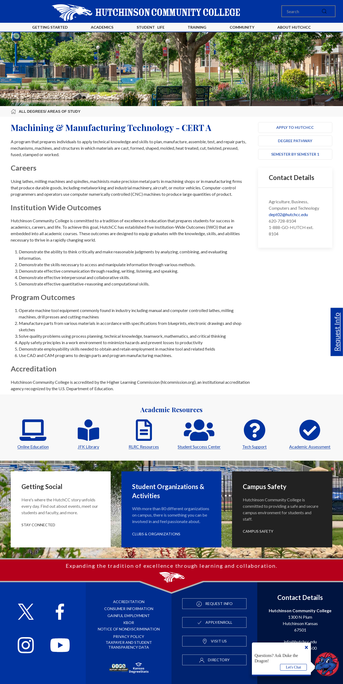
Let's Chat (293, 667)
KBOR (128, 622)
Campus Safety (258, 531)
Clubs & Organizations (156, 534)
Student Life (151, 27)
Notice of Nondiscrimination (129, 629)
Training (197, 27)
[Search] (308, 11)
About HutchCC (294, 27)
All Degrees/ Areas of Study (45, 111)
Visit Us (214, 641)
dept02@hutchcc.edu (288, 214)
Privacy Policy (128, 636)
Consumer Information (128, 608)
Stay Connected (38, 525)
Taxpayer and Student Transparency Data (129, 644)
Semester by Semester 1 (295, 154)
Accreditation (128, 601)
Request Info (337, 332)
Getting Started (50, 27)
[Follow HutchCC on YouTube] (60, 645)
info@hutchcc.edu (300, 641)
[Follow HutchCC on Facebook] (60, 612)
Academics (102, 27)
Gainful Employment (128, 615)
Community (242, 27)
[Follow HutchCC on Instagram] (26, 645)
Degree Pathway (295, 140)
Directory (214, 660)
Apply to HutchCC (295, 127)
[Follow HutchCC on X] (26, 612)
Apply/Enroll (214, 622)
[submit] (324, 11)
